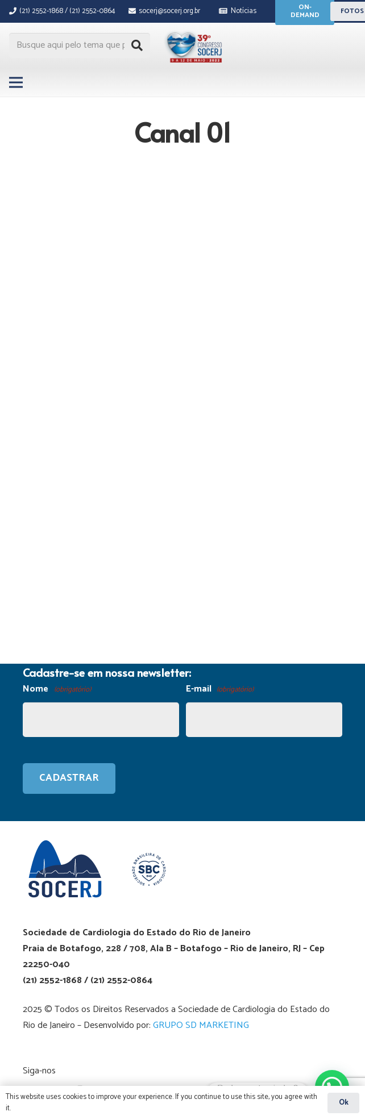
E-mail (220, 689)
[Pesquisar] (137, 45)
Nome (57, 689)
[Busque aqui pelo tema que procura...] (79, 46)
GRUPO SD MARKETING (201, 1025)
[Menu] (16, 82)
